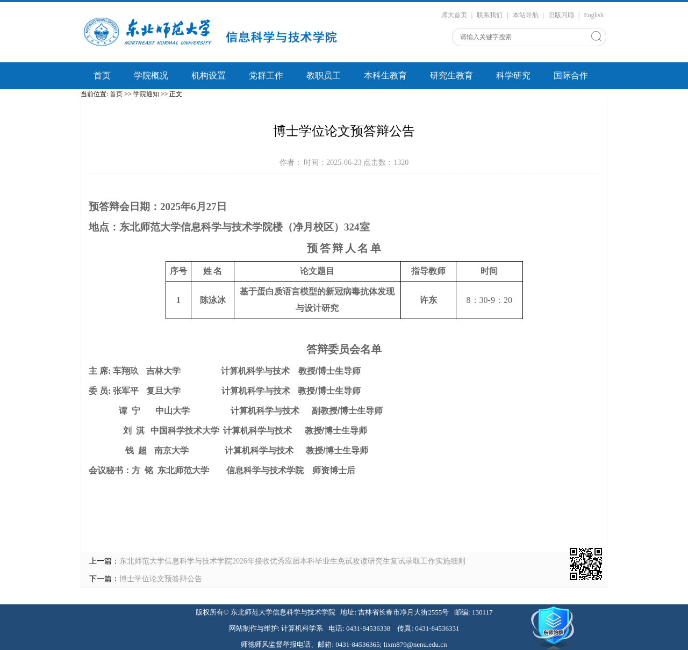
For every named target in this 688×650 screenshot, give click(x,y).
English (594, 15)
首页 (102, 75)
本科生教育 (385, 75)
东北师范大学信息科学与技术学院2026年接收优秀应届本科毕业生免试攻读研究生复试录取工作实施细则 (292, 561)
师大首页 (454, 15)
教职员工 (323, 75)
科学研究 (513, 75)
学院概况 (151, 75)
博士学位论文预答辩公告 (160, 579)
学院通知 (146, 94)
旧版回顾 (561, 15)
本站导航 (526, 15)
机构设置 (208, 75)
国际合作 (571, 75)
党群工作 (266, 75)
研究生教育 (451, 75)
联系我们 (490, 15)
